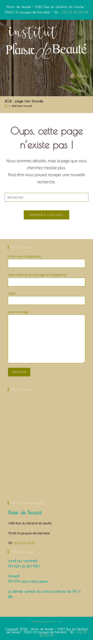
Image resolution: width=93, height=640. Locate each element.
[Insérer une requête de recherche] (46, 197)
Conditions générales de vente (46, 621)
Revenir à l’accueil (46, 215)
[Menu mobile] (79, 75)
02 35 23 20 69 (75, 12)
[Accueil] (6, 106)
